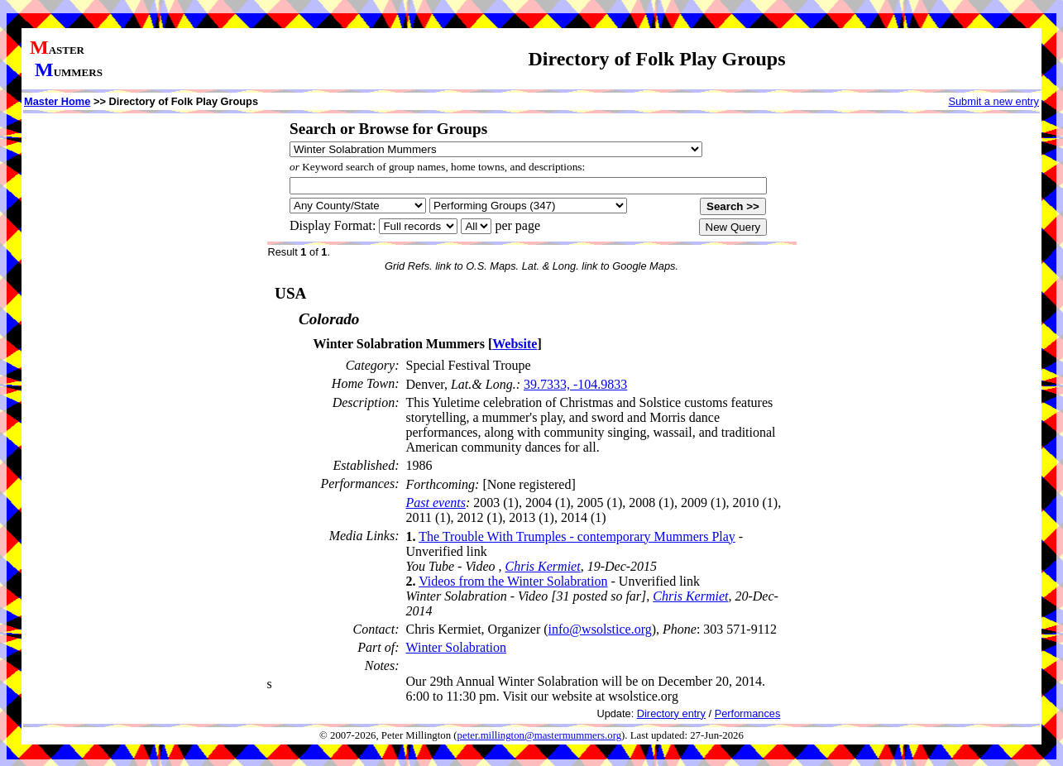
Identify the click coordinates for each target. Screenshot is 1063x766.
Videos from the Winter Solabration (513, 581)
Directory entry (671, 713)
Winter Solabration (456, 647)
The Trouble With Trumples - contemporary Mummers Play (577, 536)
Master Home (57, 101)
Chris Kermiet (543, 566)
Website (514, 344)
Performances (748, 713)
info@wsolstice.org (600, 629)
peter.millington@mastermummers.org (539, 735)
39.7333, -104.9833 (575, 384)
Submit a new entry (993, 101)
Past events (436, 503)
